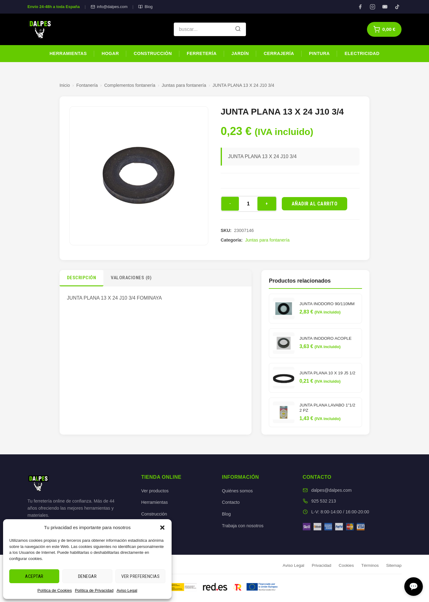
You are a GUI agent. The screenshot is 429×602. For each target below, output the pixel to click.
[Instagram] (372, 6)
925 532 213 (323, 501)
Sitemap (394, 565)
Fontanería (87, 85)
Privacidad (321, 565)
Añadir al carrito (315, 204)
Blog (145, 6)
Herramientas (68, 53)
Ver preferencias (140, 576)
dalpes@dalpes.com (331, 490)
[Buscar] (238, 29)
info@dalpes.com (109, 6)
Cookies (346, 565)
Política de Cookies (54, 590)
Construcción (153, 53)
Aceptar (34, 576)
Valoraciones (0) (131, 277)
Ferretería (202, 53)
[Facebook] (360, 6)
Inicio (65, 85)
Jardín (240, 53)
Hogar (110, 53)
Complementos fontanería (130, 85)
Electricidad (361, 53)
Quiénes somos (237, 490)
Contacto (231, 502)
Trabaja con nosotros (243, 525)
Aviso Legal (127, 590)
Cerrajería (279, 53)
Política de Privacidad (94, 590)
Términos (370, 565)
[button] (162, 527)
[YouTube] (385, 6)
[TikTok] (397, 6)
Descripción (81, 277)
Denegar (87, 576)
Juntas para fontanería (184, 85)
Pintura (319, 53)
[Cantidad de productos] (248, 203)
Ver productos (155, 490)
